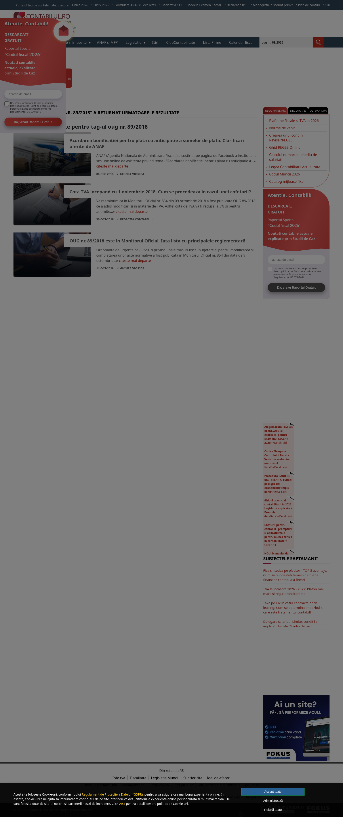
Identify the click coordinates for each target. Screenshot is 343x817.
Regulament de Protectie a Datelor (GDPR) (112, 794)
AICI (122, 804)
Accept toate (273, 791)
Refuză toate (273, 809)
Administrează (273, 800)
